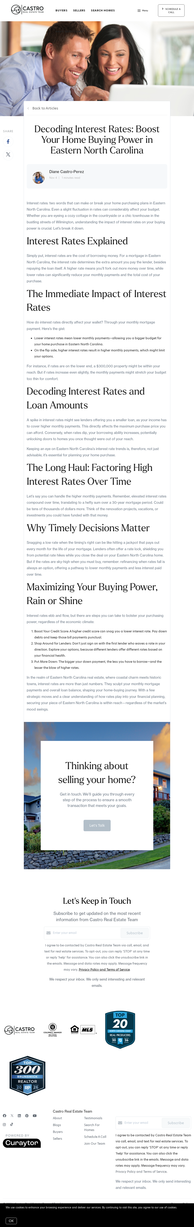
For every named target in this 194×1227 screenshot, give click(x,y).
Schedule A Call (95, 1137)
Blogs (57, 1125)
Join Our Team (94, 1143)
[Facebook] (4, 1115)
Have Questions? (70, 31)
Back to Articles (45, 108)
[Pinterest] (26, 1115)
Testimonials (93, 1118)
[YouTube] (35, 1115)
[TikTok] (11, 1124)
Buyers (61, 10)
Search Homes (103, 10)
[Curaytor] (22, 1147)
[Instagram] (4, 1124)
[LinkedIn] (19, 1115)
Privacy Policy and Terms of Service (104, 969)
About (57, 1118)
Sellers (79, 10)
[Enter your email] (86, 933)
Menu (143, 11)
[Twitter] (12, 1115)
